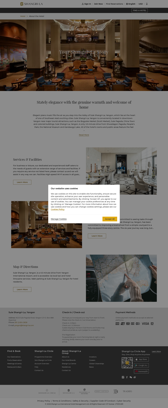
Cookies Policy (57, 209)
